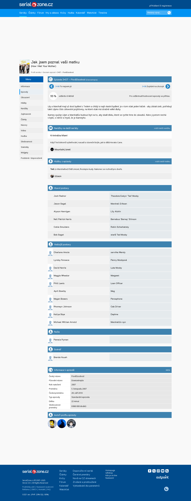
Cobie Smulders (61, 226)
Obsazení (25, 97)
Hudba (71, 12)
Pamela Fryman (61, 339)
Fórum (40, 12)
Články (32, 12)
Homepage (110, 470)
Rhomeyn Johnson (63, 306)
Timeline (102, 12)
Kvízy (63, 12)
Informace (25, 86)
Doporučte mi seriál (83, 470)
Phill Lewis (59, 283)
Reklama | (26, 489)
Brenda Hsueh (60, 357)
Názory (24, 125)
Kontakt (42, 489)
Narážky (24, 108)
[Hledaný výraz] (159, 12)
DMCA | (34, 489)
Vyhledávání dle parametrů (86, 485)
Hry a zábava (52, 12)
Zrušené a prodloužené (84, 481)
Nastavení (109, 478)
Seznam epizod (49, 72)
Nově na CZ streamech (84, 478)
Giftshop (109, 473)
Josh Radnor (60, 195)
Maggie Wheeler (61, 275)
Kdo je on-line (111, 475)
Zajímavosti (26, 114)
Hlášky (23, 103)
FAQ (49, 489)
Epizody (24, 92)
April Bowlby (60, 291)
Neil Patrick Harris (62, 219)
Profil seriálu (36, 72)
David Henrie (60, 267)
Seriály (23, 12)
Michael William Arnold (65, 322)
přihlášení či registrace (160, 5)
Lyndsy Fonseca (61, 260)
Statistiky (25, 147)
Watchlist (92, 12)
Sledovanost (26, 141)
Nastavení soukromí (45, 487)
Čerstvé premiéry (81, 474)
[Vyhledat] (169, 12)
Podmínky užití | (29, 487)
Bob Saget (59, 234)
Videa (23, 130)
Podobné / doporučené (31, 158)
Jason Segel (60, 203)
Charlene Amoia (61, 252)
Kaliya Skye (59, 314)
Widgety (24, 152)
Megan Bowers (61, 298)
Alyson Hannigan (62, 211)
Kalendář (80, 12)
